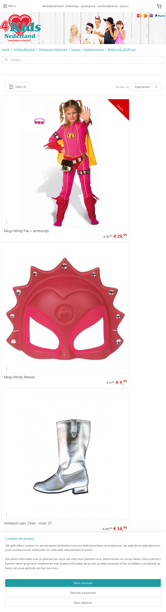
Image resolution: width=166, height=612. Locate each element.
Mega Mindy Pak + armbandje (26, 183)
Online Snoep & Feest (71, 478)
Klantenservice (94, 49)
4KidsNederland (15, 333)
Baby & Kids (64, 464)
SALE (60, 496)
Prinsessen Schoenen (53, 49)
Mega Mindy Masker (102, 183)
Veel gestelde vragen (16, 451)
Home (6, 49)
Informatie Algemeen (15, 460)
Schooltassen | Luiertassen (75, 460)
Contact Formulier (14, 478)
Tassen (76, 49)
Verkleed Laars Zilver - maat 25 (27, 281)
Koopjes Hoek (66, 482)
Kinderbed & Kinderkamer (74, 474)
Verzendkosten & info (16, 446)
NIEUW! (62, 501)
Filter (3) (17, 86)
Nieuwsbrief (10, 474)
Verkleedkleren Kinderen (74, 451)
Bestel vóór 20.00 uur (122, 49)
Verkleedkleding (24, 49)
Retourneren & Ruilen (16, 456)
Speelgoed (64, 469)
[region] (54, 591)
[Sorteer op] (146, 86)
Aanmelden (123, 456)
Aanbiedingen (66, 487)
